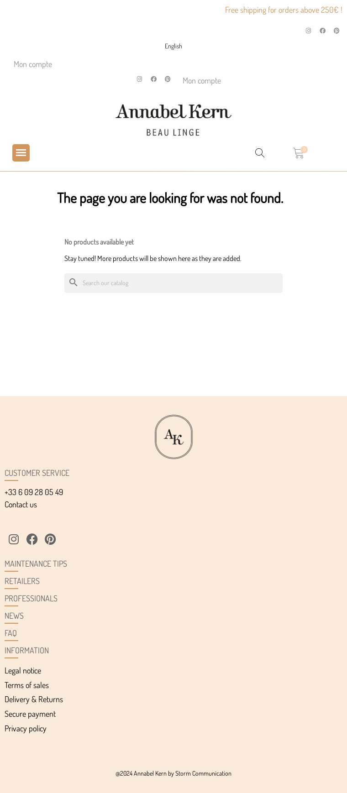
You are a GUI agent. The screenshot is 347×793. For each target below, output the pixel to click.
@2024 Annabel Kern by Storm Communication (173, 773)
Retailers (22, 581)
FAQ (11, 633)
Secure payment (30, 714)
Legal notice (23, 670)
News (14, 615)
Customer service (37, 473)
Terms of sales (27, 685)
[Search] (173, 283)
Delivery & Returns (34, 699)
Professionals (31, 598)
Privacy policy (26, 728)
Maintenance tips (36, 563)
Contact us (21, 504)
